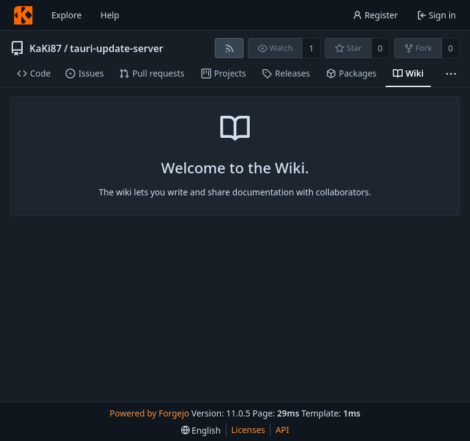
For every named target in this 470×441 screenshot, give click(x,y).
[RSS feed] (229, 48)
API (282, 429)
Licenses (248, 429)
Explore (66, 15)
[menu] (201, 430)
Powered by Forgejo (149, 413)
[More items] (451, 74)
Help (109, 15)
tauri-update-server (116, 48)
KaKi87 (45, 48)
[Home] (23, 15)
